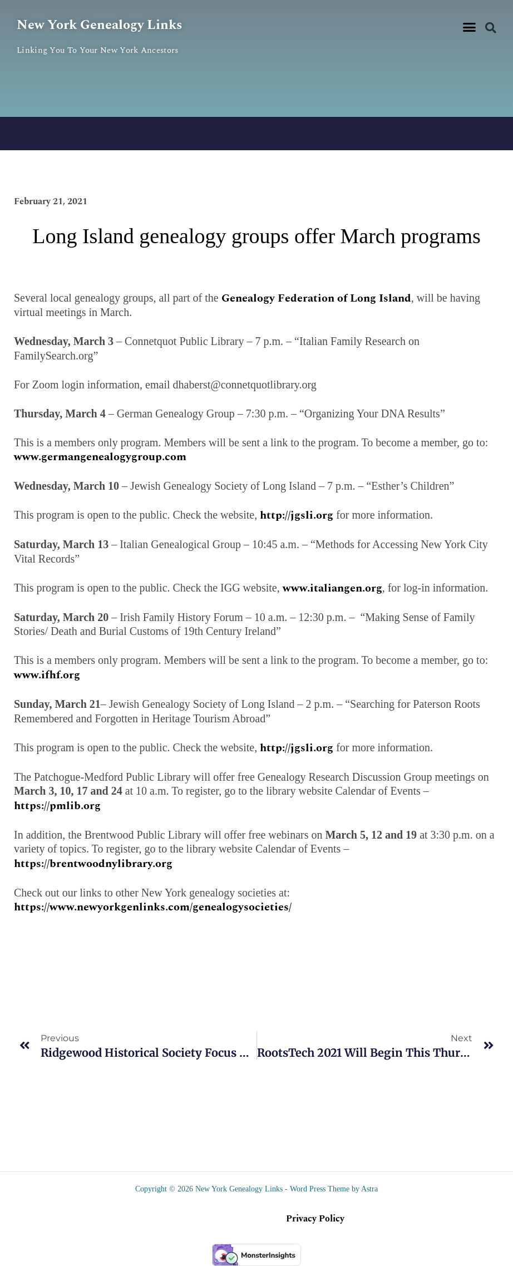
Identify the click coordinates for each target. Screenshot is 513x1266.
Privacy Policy (315, 1218)
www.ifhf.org (47, 675)
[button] (469, 27)
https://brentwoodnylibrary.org (93, 863)
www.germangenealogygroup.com (100, 457)
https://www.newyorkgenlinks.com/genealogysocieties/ (153, 907)
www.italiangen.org (332, 588)
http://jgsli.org (296, 515)
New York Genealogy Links (99, 25)
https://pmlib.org (57, 805)
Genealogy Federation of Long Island (316, 298)
